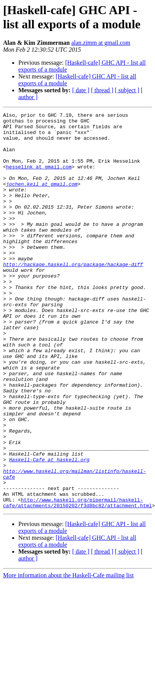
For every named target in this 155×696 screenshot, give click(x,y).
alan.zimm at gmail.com (101, 42)
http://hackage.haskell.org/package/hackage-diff (73, 295)
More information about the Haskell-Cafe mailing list (68, 654)
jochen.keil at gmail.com (42, 198)
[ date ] (80, 90)
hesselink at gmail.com (39, 178)
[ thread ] (102, 90)
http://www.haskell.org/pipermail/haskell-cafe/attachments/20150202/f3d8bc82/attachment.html (77, 581)
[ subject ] (127, 90)
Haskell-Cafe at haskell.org (49, 529)
